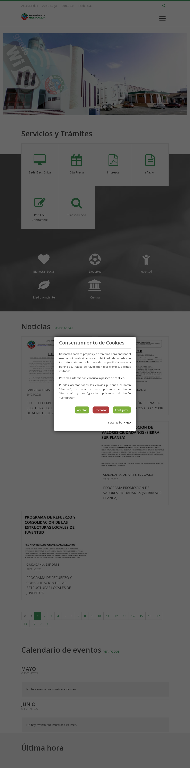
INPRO (127, 422)
